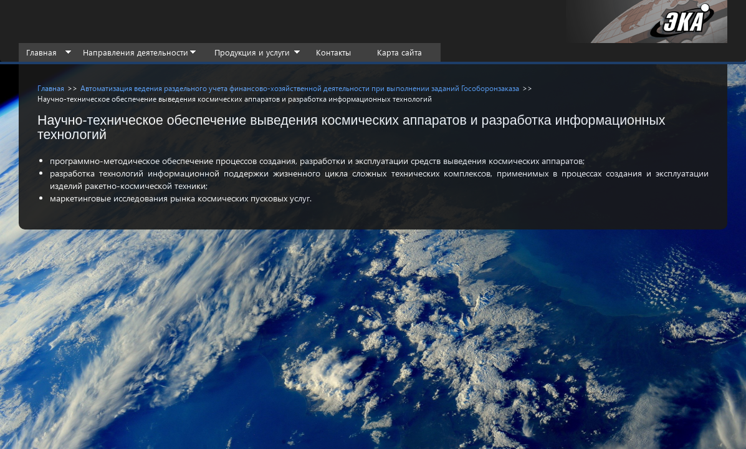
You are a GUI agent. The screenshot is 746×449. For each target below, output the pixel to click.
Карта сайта (399, 52)
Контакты (333, 52)
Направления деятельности (135, 52)
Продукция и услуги (252, 52)
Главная (41, 52)
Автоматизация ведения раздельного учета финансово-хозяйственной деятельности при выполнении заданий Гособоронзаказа (299, 88)
